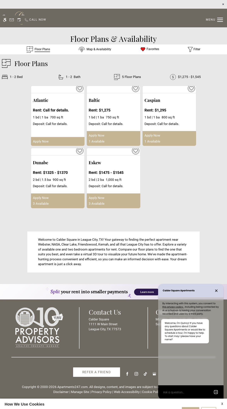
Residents (105, 17)
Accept (190, 396)
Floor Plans (159, 17)
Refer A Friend (96, 372)
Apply (122, 17)
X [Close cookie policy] (222, 388)
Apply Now (41, 141)
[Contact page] (11, 4)
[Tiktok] (145, 375)
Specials (138, 17)
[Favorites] (149, 49)
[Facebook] (127, 375)
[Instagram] (136, 375)
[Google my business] (154, 375)
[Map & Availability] (95, 49)
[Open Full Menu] (214, 4)
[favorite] (79, 88)
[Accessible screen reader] (4, 4)
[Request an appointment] (19, 4)
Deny (208, 396)
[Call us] (35, 4)
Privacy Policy (84, 404)
